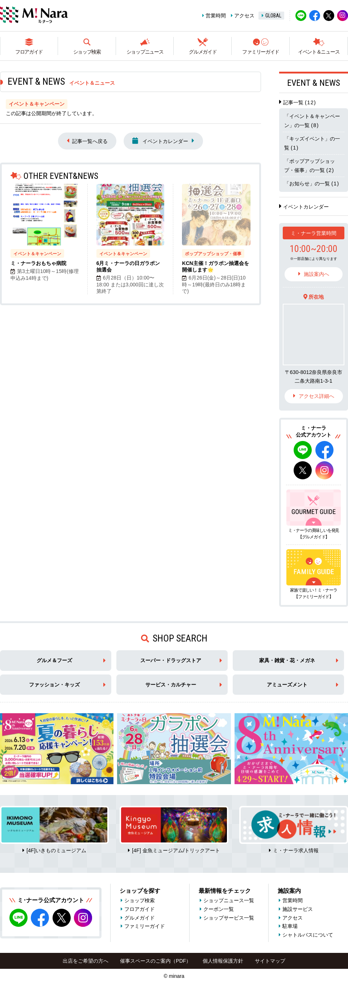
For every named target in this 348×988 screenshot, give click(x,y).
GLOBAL (273, 15)
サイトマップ (270, 961)
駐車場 (290, 926)
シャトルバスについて (307, 935)
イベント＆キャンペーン (37, 253)
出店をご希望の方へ (85, 961)
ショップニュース (145, 52)
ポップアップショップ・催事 (213, 253)
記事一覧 (299, 102)
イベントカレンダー (160, 140)
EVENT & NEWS (313, 83)
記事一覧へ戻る (90, 141)
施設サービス (297, 909)
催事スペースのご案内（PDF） (155, 961)
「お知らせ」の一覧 (311, 183)
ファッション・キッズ (54, 685)
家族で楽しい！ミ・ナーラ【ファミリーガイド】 (313, 593)
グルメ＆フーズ (54, 660)
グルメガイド (202, 52)
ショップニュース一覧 (228, 900)
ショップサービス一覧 (228, 918)
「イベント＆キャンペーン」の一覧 (312, 120)
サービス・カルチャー (170, 685)
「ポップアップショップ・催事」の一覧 (309, 165)
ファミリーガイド (260, 52)
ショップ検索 (87, 52)
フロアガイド (29, 52)
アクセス (244, 15)
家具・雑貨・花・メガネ (287, 660)
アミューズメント (287, 685)
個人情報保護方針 (223, 961)
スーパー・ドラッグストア (170, 660)
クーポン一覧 (218, 909)
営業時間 (216, 15)
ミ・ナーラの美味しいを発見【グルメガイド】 (313, 533)
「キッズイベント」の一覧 (312, 143)
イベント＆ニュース (318, 52)
